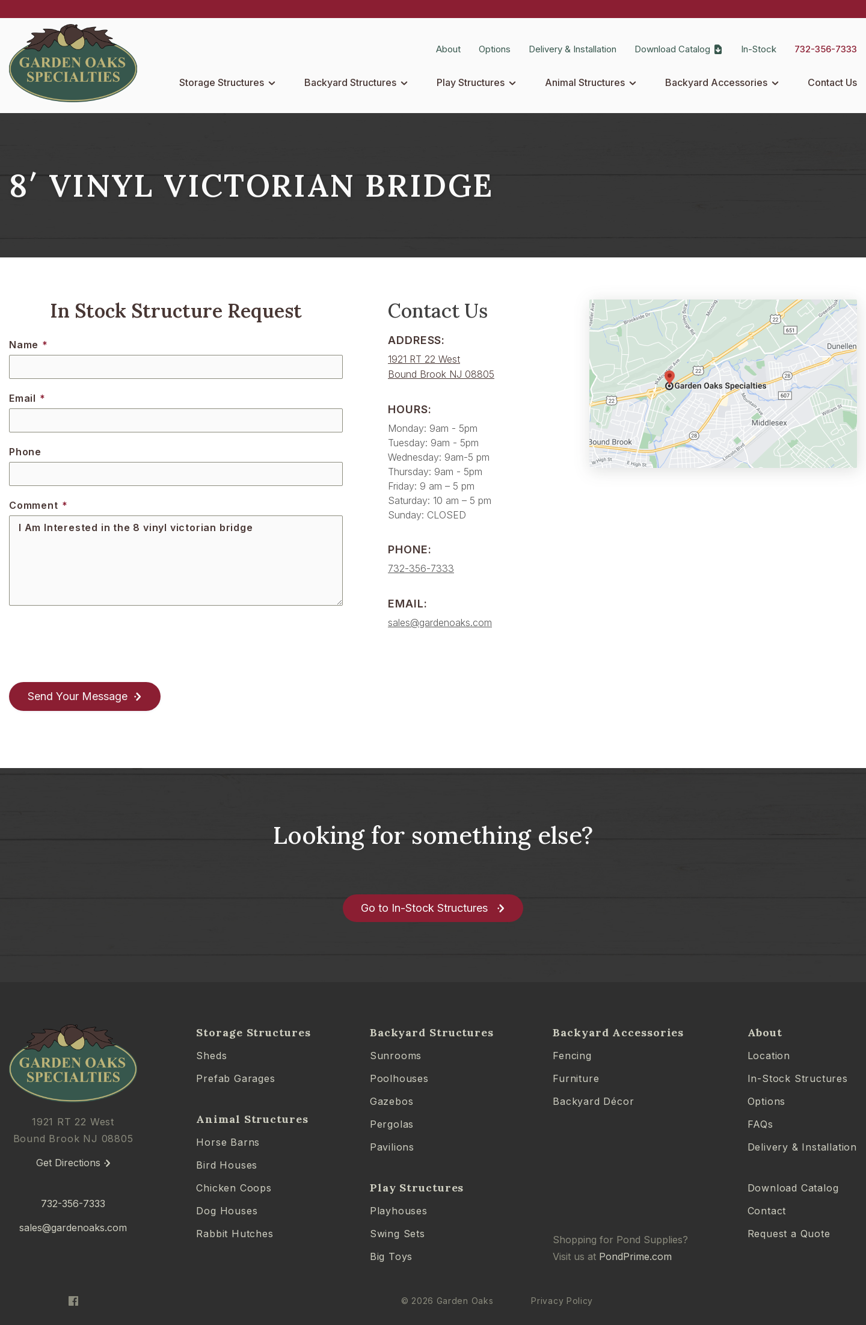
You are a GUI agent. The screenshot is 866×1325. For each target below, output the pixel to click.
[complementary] (779, 1259)
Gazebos (392, 1101)
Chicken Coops (233, 1188)
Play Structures (471, 82)
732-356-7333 (825, 49)
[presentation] (100, 644)
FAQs (760, 1124)
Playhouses (399, 1211)
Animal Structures (585, 82)
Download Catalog (672, 49)
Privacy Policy (562, 1301)
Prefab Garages (235, 1078)
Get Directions (68, 1163)
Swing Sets (397, 1234)
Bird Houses (226, 1165)
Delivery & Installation (572, 49)
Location (769, 1056)
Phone (25, 452)
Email (27, 398)
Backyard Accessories (716, 82)
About (448, 49)
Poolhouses (399, 1078)
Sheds (211, 1056)
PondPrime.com (635, 1256)
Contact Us (832, 82)
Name (28, 344)
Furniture (576, 1078)
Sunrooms (396, 1056)
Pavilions (392, 1147)
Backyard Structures (350, 82)
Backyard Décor (593, 1101)
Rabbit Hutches (234, 1234)
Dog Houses (226, 1211)
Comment (38, 505)
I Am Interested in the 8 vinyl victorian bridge (176, 560)
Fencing (572, 1056)
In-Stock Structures (798, 1078)
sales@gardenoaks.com (440, 622)
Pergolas (392, 1124)
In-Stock (758, 49)
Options (495, 49)
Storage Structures (221, 82)
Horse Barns (228, 1142)
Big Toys (391, 1256)
